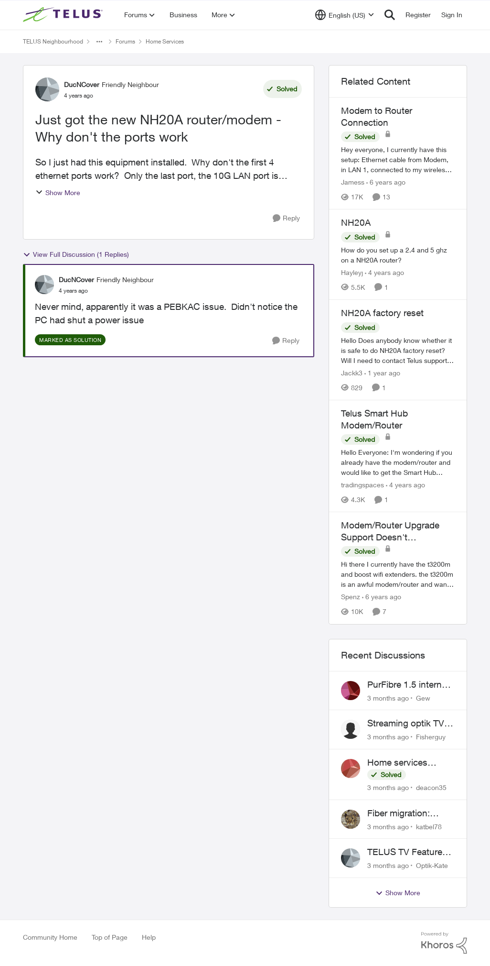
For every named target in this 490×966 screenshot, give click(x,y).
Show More (57, 192)
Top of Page (110, 937)
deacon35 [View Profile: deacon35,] (431, 787)
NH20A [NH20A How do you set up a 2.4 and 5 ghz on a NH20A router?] (356, 222)
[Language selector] (344, 14)
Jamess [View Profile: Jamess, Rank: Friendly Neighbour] (352, 182)
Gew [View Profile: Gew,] (423, 697)
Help (149, 937)
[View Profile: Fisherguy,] (350, 729)
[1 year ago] (382, 373)
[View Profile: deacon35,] (350, 768)
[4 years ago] (384, 272)
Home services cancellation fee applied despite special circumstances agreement (398, 762)
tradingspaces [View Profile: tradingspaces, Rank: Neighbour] (362, 485)
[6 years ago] (385, 182)
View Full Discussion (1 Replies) (76, 254)
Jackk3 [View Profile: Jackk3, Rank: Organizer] (351, 373)
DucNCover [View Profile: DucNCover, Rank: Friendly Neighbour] (81, 84)
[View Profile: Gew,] (350, 690)
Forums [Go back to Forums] (125, 41)
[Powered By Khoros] (444, 943)
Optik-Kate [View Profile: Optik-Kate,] (432, 865)
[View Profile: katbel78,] (350, 819)
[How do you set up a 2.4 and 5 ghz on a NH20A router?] (398, 255)
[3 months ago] (388, 697)
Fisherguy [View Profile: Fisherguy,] (431, 737)
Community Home (50, 937)
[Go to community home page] (64, 14)
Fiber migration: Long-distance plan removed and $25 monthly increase (406, 813)
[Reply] (286, 218)
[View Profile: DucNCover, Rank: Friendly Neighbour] (47, 89)
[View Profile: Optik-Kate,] (350, 857)
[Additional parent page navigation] (99, 41)
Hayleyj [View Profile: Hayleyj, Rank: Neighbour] (352, 272)
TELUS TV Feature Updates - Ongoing (406, 852)
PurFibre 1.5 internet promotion (408, 685)
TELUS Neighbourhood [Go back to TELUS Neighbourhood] (53, 41)
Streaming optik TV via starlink (405, 723)
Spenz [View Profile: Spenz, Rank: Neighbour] (350, 597)
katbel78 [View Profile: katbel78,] (429, 826)
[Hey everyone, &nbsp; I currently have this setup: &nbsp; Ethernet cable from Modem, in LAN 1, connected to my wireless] (398, 159)
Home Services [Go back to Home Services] (165, 41)
